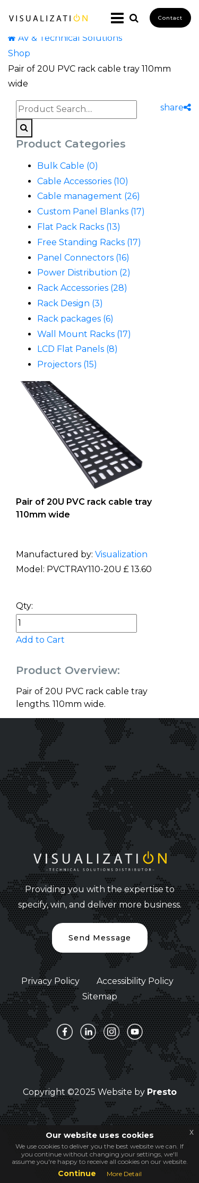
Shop (19, 53)
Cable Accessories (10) (82, 181)
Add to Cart (40, 640)
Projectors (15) (67, 364)
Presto (162, 1092)
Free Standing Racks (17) (89, 242)
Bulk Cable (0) (67, 166)
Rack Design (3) (70, 303)
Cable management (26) (88, 196)
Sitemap (99, 996)
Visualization (121, 554)
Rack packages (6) (75, 319)
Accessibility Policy (135, 981)
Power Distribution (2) (84, 272)
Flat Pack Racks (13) (78, 227)
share (175, 107)
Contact (170, 17)
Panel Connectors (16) (83, 258)
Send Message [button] (99, 938)
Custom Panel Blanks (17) (91, 211)
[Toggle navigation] (113, 18)
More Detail (124, 1174)
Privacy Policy (50, 981)
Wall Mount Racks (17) (84, 334)
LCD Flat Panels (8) (77, 349)
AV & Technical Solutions (65, 38)
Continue (77, 1173)
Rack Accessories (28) (82, 288)
